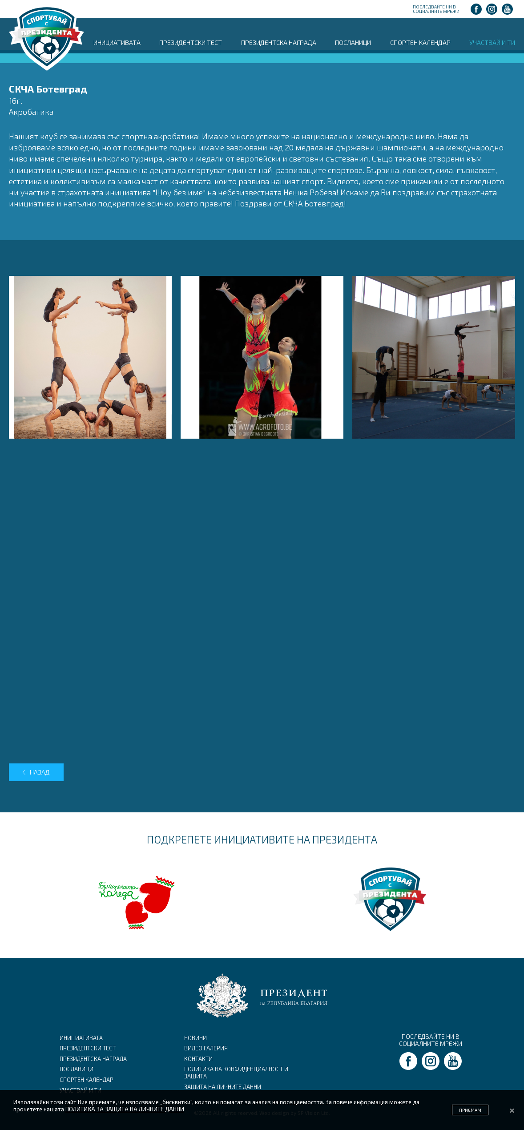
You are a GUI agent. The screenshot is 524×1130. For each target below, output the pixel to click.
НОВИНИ (195, 1037)
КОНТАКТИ (198, 1058)
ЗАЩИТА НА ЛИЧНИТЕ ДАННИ (222, 1086)
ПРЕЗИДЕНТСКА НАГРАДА (278, 42)
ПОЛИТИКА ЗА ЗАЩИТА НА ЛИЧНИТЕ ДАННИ (124, 1109)
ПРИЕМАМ (470, 1110)
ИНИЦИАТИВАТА (117, 42)
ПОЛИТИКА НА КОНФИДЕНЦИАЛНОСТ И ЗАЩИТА (236, 1072)
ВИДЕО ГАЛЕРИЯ (206, 1048)
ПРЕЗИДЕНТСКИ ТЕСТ (190, 42)
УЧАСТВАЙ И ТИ (492, 42)
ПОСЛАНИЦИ (353, 42)
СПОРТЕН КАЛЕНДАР (420, 42)
